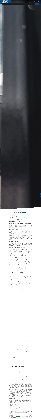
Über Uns (17, 3)
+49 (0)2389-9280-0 (29, 1)
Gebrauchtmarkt (12, 3)
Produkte (4, 3)
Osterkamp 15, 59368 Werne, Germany (21, 1)
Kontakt (20, 3)
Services (7, 3)
